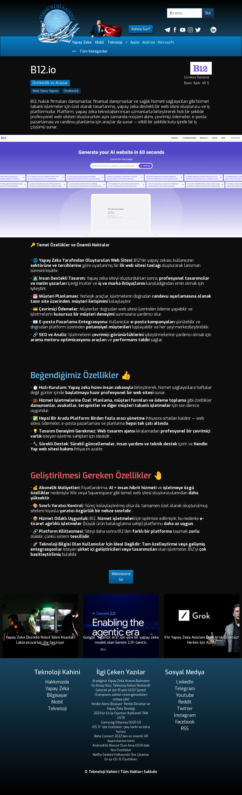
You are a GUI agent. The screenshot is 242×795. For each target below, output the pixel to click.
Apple (135, 42)
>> (74, 51)
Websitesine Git (121, 577)
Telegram (185, 689)
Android (148, 42)
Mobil (99, 42)
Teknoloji (115, 42)
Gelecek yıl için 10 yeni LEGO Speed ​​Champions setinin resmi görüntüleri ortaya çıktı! (121, 694)
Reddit (185, 702)
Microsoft (165, 42)
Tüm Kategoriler (94, 51)
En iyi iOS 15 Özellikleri (120, 759)
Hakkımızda (57, 682)
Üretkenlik (71, 91)
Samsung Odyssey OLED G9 (121, 722)
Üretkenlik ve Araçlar (50, 82)
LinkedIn (184, 682)
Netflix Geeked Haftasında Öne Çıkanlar (121, 755)
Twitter (185, 709)
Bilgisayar (57, 695)
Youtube (185, 695)
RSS (185, 729)
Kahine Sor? (141, 29)
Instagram (185, 715)
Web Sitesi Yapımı (45, 91)
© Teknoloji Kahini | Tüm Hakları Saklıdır (121, 771)
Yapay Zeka (81, 42)
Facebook (184, 722)
